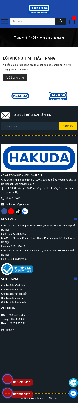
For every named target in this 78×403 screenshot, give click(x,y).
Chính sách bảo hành (13, 285)
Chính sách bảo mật (12, 298)
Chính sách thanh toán (13, 302)
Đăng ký (68, 126)
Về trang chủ (15, 77)
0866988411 (13, 198)
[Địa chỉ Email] (39, 126)
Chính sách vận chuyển (14, 293)
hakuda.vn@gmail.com (19, 204)
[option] (20, 96)
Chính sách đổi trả (11, 289)
